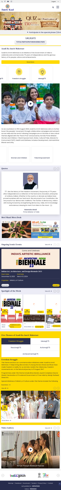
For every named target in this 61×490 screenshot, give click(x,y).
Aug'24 (5, 405)
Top (59, 484)
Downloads (26, 480)
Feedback (18, 480)
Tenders (33, 480)
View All (47, 245)
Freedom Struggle (9, 356)
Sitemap (11, 480)
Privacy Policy (42, 480)
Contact (50, 480)
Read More (30, 62)
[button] (57, 20)
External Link (30, 21)
